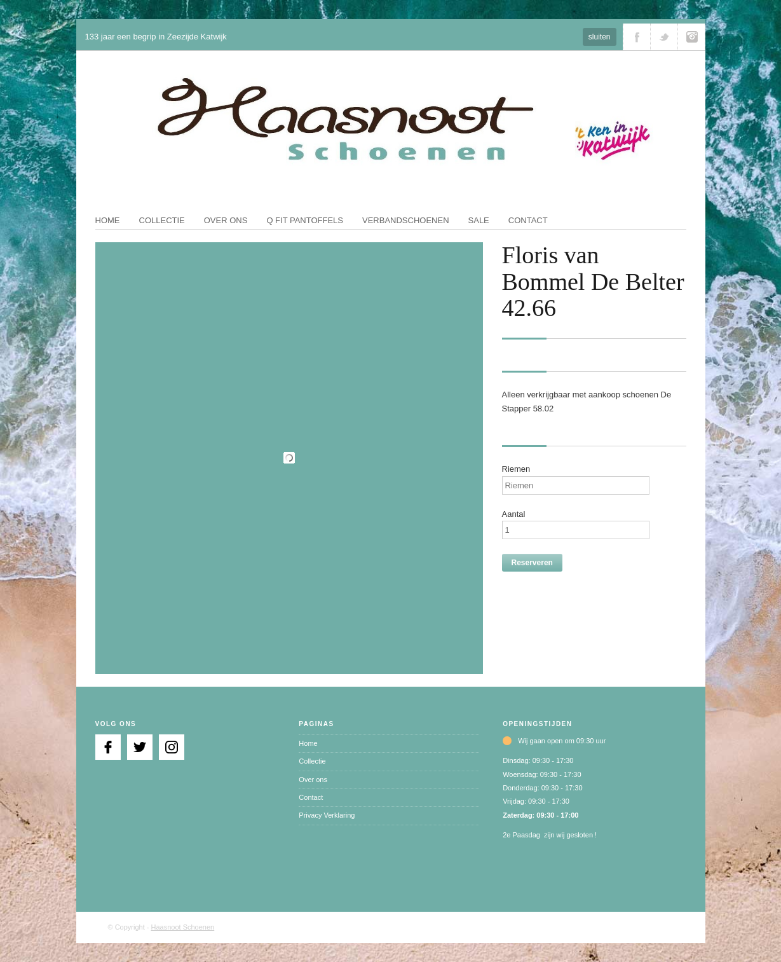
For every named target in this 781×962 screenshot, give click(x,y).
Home (107, 220)
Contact (528, 220)
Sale (478, 220)
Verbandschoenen (405, 220)
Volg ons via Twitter (664, 37)
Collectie (162, 220)
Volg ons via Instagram (691, 37)
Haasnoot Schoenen (183, 927)
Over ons (226, 220)
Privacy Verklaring (327, 815)
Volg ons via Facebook (636, 37)
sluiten (599, 36)
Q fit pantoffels (304, 220)
